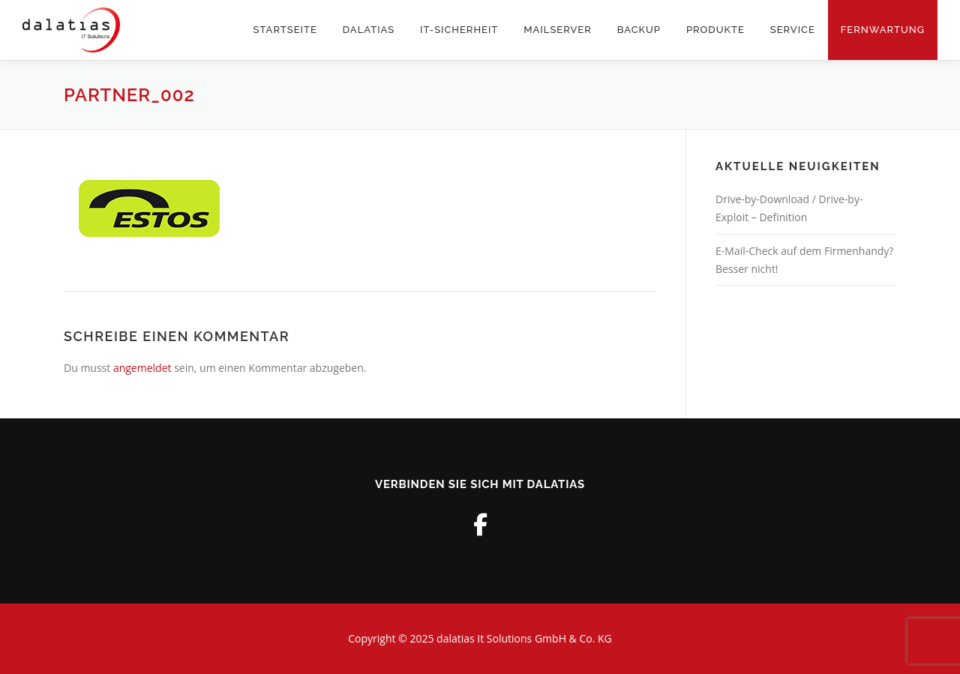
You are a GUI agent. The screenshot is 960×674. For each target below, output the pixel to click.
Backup (639, 29)
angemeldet (142, 368)
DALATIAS (368, 29)
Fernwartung (883, 29)
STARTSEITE (285, 29)
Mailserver (557, 29)
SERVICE (792, 29)
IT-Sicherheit (459, 29)
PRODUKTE (715, 29)
